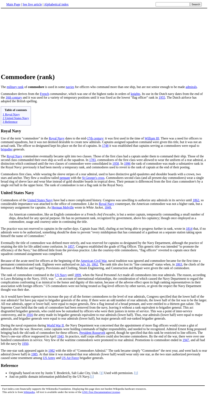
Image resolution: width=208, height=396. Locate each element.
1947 (186, 340)
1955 (162, 97)
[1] (101, 373)
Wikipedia (29, 392)
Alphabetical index (56, 4)
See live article (32, 4)
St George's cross (93, 178)
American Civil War (93, 260)
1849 (108, 207)
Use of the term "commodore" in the (25, 138)
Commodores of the (14, 200)
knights (135, 94)
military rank (15, 87)
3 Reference (10, 121)
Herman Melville (63, 207)
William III (152, 138)
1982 (51, 350)
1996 (127, 163)
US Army (49, 358)
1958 (115, 163)
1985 (34, 354)
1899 (78, 275)
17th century (95, 138)
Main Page (13, 4)
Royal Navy (11, 131)
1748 (105, 145)
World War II (55, 325)
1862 (196, 200)
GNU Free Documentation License (101, 392)
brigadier (7, 149)
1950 (25, 343)
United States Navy (17, 192)
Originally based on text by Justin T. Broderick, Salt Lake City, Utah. (54, 373)
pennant (65, 178)
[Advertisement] (104, 40)
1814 (189, 228)
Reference (9, 365)
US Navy (61, 275)
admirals (191, 87)
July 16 (85, 264)
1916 (29, 315)
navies (70, 87)
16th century (14, 97)
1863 (179, 264)
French (44, 94)
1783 (92, 160)
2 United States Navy (16, 118)
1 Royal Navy (11, 114)
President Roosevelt (92, 332)
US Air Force (70, 358)
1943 (60, 336)
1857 (71, 246)
